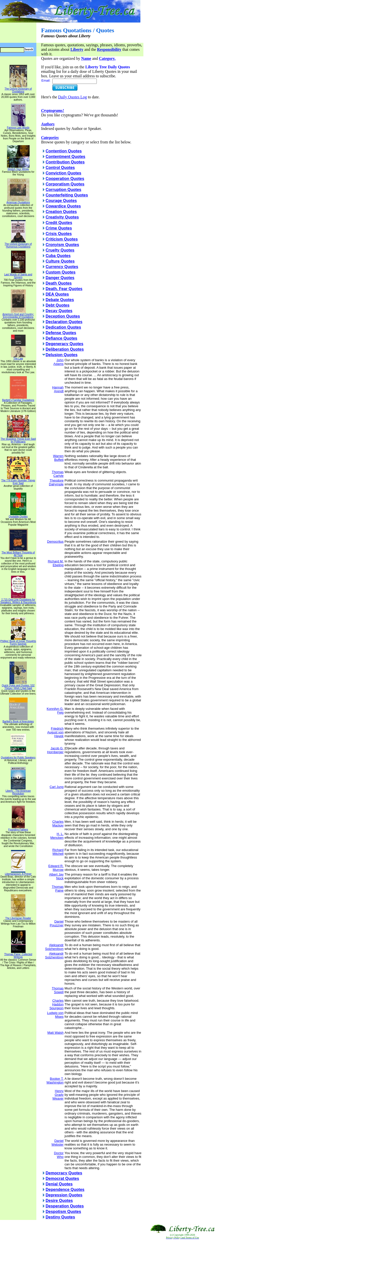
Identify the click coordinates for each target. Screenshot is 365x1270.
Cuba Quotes (58, 256)
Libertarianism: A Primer (18, 872)
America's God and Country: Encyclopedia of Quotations (18, 314)
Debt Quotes (57, 305)
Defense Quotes (61, 333)
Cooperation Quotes (65, 178)
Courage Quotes (61, 200)
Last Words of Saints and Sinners (18, 275)
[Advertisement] (182, 1254)
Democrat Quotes (62, 1178)
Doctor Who (58, 1155)
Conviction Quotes (63, 173)
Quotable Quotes (18, 515)
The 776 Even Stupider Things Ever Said (18, 481)
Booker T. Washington (54, 1080)
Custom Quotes (60, 272)
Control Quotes (60, 167)
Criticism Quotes (62, 239)
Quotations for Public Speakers (18, 756)
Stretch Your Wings (18, 167)
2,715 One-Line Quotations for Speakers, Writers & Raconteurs (18, 600)
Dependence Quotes (65, 1189)
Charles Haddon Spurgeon (56, 1004)
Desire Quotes (59, 1200)
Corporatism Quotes (65, 184)
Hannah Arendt (58, 389)
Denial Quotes (59, 1184)
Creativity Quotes (62, 217)
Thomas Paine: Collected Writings (18, 954)
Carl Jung (57, 787)
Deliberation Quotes (65, 349)
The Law (18, 357)
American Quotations (18, 201)
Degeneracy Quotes (64, 344)
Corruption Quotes (63, 189)
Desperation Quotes (65, 1206)
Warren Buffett (58, 458)
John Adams (58, 362)
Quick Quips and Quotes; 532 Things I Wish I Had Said (18, 686)
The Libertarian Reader (18, 917)
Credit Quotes (59, 223)
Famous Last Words (18, 126)
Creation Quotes (61, 211)
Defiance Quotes (61, 338)
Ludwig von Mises (55, 1014)
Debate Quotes (60, 300)
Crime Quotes (59, 228)
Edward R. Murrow (56, 868)
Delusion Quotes (61, 355)
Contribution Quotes (65, 162)
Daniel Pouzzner (57, 923)
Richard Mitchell (58, 852)
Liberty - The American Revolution (18, 791)
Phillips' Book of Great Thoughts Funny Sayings (18, 641)
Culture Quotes (60, 261)
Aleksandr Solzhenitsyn (54, 947)
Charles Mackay (58, 823)
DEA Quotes (57, 294)
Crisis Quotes (59, 234)
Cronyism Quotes (62, 245)
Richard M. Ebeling (56, 563)
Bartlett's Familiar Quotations (18, 398)
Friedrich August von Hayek (55, 732)
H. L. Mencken (57, 835)
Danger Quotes (60, 278)
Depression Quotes (64, 1195)
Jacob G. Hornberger (55, 750)
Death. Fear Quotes (64, 289)
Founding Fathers (18, 828)
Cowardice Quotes (63, 206)
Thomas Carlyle (58, 474)
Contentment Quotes (65, 156)
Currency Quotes (62, 267)
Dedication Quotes (63, 327)
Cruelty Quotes (60, 250)
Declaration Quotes (64, 322)
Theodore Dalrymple (56, 482)
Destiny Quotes (60, 1217)
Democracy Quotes (64, 1173)
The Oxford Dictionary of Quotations (18, 89)
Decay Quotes (59, 311)
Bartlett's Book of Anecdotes (18, 720)
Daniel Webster (57, 1142)
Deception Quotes (63, 316)
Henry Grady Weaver (58, 1094)
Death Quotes (59, 283)
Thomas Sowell (58, 990)
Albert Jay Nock (56, 876)
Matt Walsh (55, 1032)
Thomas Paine (58, 888)
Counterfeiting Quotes (67, 195)
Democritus (55, 541)
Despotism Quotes (63, 1211)
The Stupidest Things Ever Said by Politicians (18, 439)
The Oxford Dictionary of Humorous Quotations (18, 244)
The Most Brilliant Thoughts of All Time (18, 553)
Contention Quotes (64, 151)
